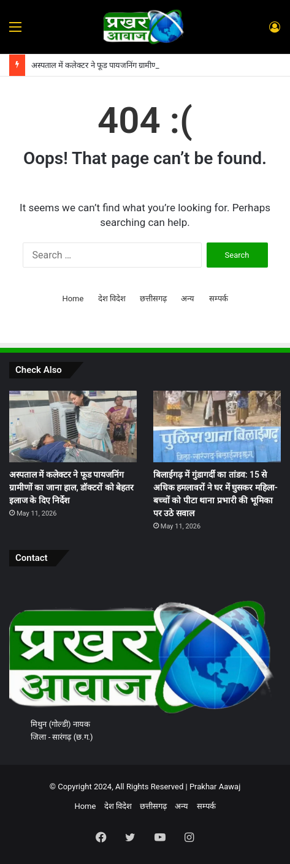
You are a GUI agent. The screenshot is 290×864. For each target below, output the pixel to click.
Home (72, 298)
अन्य (187, 298)
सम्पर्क (218, 298)
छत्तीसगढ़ (153, 298)
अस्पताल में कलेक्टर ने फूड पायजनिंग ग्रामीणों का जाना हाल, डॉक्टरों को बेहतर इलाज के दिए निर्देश (71, 487)
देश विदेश (112, 298)
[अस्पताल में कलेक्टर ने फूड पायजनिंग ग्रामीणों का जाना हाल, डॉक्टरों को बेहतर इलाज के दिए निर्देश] (73, 426)
